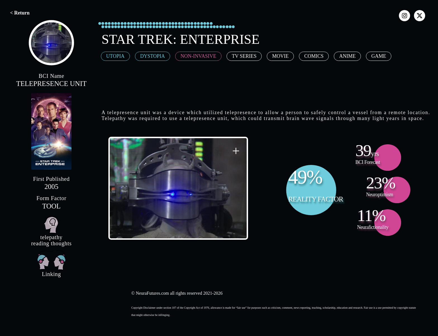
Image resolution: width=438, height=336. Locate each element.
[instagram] (404, 15)
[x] (419, 15)
